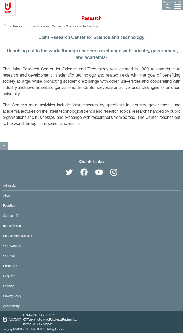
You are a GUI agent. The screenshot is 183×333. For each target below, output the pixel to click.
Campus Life (11, 215)
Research (19, 26)
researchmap (12, 225)
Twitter (69, 172)
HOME (5, 25)
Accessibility (11, 306)
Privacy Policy (12, 296)
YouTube (99, 172)
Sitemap (8, 286)
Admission (10, 185)
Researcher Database (17, 236)
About (7, 195)
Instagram (114, 172)
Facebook (84, 172)
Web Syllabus (12, 246)
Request (9, 276)
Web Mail (9, 256)
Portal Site (10, 266)
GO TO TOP (4, 146)
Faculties (9, 205)
